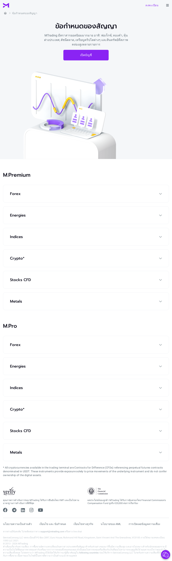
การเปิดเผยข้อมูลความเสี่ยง (144, 524)
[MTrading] (6, 5)
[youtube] (40, 510)
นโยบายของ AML (111, 524)
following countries (89, 552)
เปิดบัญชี (86, 55)
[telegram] (14, 510)
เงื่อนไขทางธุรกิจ (83, 524)
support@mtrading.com (52, 531)
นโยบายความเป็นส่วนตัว (17, 524)
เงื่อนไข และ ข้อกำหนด (52, 524)
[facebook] (5, 510)
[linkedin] (23, 510)
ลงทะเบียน (151, 5)
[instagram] (31, 510)
